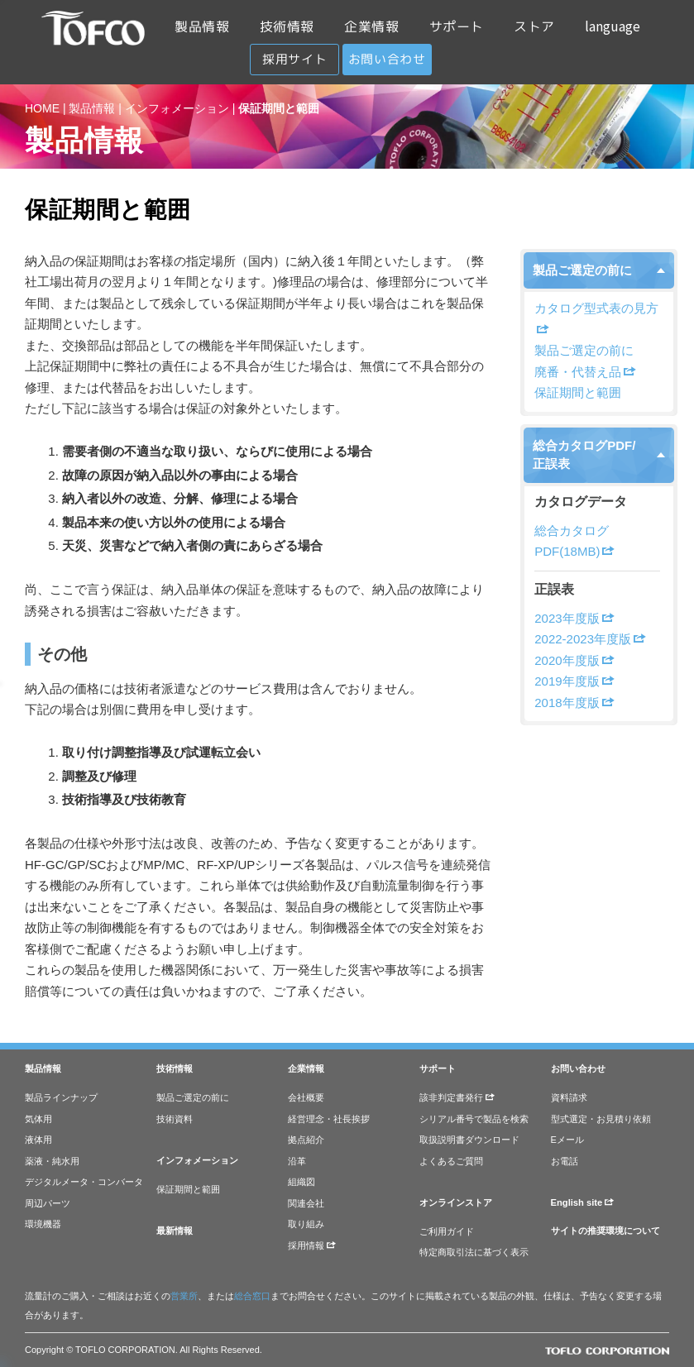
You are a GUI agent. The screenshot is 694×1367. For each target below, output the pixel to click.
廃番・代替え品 (585, 372)
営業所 (184, 1296)
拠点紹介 (306, 1140)
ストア (534, 26)
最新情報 (174, 1231)
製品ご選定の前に (582, 270)
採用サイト (294, 59)
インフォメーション (177, 108)
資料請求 (569, 1097)
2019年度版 (574, 681)
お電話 (564, 1161)
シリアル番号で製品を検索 (474, 1119)
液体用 (38, 1140)
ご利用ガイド (446, 1231)
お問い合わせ (387, 59)
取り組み (306, 1224)
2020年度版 (574, 660)
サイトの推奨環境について (605, 1231)
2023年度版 (574, 618)
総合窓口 (252, 1296)
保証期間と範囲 (577, 392)
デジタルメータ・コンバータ (84, 1182)
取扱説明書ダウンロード (469, 1140)
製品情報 (202, 26)
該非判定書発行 (457, 1097)
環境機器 (43, 1224)
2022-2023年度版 (590, 639)
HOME (42, 108)
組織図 (301, 1182)
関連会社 (306, 1203)
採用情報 (312, 1245)
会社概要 (306, 1097)
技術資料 (174, 1119)
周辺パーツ (47, 1203)
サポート (456, 26)
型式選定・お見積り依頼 (601, 1119)
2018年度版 (574, 702)
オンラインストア (455, 1202)
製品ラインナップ (61, 1097)
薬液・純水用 (52, 1161)
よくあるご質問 (451, 1161)
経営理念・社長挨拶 (329, 1119)
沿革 (297, 1161)
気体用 (38, 1119)
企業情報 (371, 26)
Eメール (567, 1140)
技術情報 (287, 26)
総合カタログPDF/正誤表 (584, 454)
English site (583, 1202)
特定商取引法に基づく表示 (474, 1252)
